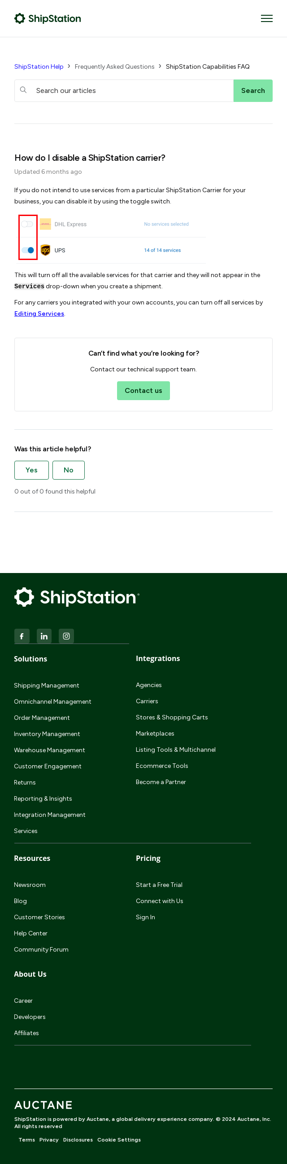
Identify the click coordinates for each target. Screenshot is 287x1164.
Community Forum (41, 949)
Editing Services (39, 313)
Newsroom (30, 885)
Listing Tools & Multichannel (176, 750)
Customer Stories (39, 917)
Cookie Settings (119, 1140)
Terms (26, 1140)
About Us (30, 974)
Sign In (145, 917)
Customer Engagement (48, 766)
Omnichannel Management (52, 701)
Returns (25, 782)
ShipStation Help (39, 67)
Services (26, 831)
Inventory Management (47, 734)
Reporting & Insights (43, 798)
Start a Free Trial (159, 885)
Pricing (148, 858)
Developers (30, 1017)
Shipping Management (46, 685)
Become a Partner (161, 782)
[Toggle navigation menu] (266, 18)
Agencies (149, 685)
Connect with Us (159, 901)
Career (23, 1001)
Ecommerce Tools (162, 766)
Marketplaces (155, 733)
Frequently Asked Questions (115, 67)
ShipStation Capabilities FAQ (208, 67)
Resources (32, 858)
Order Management (42, 718)
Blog (20, 901)
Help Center (31, 933)
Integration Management (50, 815)
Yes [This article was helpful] (32, 470)
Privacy (49, 1140)
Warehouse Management (49, 750)
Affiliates (26, 1033)
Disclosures (78, 1140)
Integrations (158, 658)
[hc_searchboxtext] (124, 90)
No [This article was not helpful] (69, 470)
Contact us (143, 390)
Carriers (147, 701)
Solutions (30, 659)
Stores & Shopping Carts (172, 717)
